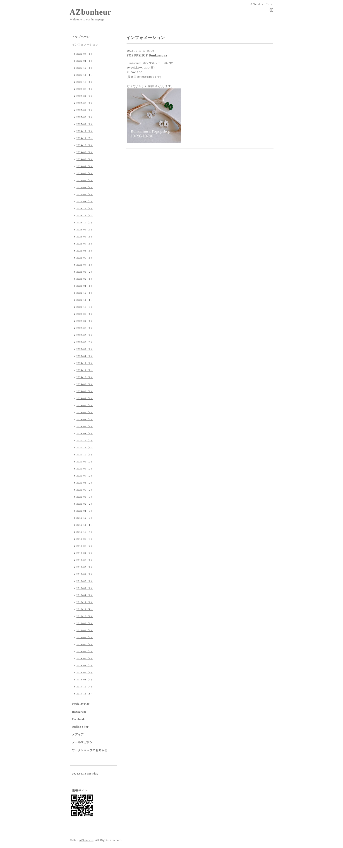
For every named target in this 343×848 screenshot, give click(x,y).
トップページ (81, 36)
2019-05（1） (85, 567)
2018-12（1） (85, 602)
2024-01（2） (85, 201)
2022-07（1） (85, 321)
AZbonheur (90, 12)
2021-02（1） (85, 426)
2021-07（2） (85, 398)
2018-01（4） (85, 679)
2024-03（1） (85, 187)
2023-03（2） (85, 271)
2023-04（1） (85, 264)
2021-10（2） (85, 377)
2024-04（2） (85, 180)
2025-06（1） (85, 103)
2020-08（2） (85, 468)
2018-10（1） (85, 616)
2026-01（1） (85, 60)
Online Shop (80, 726)
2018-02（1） (85, 672)
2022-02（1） (85, 349)
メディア (78, 734)
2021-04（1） (85, 412)
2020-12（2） (85, 440)
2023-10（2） (85, 222)
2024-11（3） (85, 138)
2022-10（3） (85, 306)
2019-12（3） (85, 517)
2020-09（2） (85, 461)
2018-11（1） (85, 609)
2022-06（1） (85, 328)
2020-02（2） (85, 503)
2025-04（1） (85, 110)
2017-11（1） (85, 693)
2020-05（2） (85, 489)
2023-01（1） (85, 285)
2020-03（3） (85, 496)
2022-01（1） (85, 356)
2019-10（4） (85, 531)
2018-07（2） (85, 637)
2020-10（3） (85, 454)
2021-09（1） (85, 384)
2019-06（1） (85, 560)
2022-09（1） (85, 314)
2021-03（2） (85, 419)
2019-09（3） (85, 539)
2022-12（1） (85, 292)
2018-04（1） (85, 658)
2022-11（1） (85, 299)
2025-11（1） (85, 74)
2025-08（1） (85, 89)
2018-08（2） (85, 630)
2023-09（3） (85, 229)
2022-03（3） (85, 342)
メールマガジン (82, 742)
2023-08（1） (85, 236)
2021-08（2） (85, 391)
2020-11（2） (85, 447)
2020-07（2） (85, 475)
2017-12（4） (85, 686)
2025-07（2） (85, 96)
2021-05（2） (85, 405)
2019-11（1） (85, 524)
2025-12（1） (85, 67)
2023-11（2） (85, 215)
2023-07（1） (85, 243)
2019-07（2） (85, 553)
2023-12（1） (85, 208)
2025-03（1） (85, 117)
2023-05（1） (85, 257)
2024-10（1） (85, 145)
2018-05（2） (85, 651)
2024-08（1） (85, 159)
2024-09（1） (85, 152)
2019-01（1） (85, 595)
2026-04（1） (85, 53)
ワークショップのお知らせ (89, 750)
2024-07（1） (85, 166)
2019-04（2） (85, 574)
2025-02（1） (85, 124)
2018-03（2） (85, 665)
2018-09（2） (85, 623)
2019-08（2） (85, 546)
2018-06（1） (85, 644)
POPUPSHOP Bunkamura (147, 55)
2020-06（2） (85, 482)
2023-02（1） (85, 278)
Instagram (79, 711)
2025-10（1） (85, 82)
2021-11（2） (85, 370)
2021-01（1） (85, 433)
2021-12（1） (85, 363)
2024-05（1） (85, 173)
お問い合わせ (81, 704)
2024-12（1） (85, 131)
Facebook (78, 719)
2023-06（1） (85, 250)
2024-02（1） (85, 194)
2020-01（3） (85, 510)
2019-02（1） (85, 588)
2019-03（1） (85, 581)
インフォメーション (85, 44)
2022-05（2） (85, 335)
